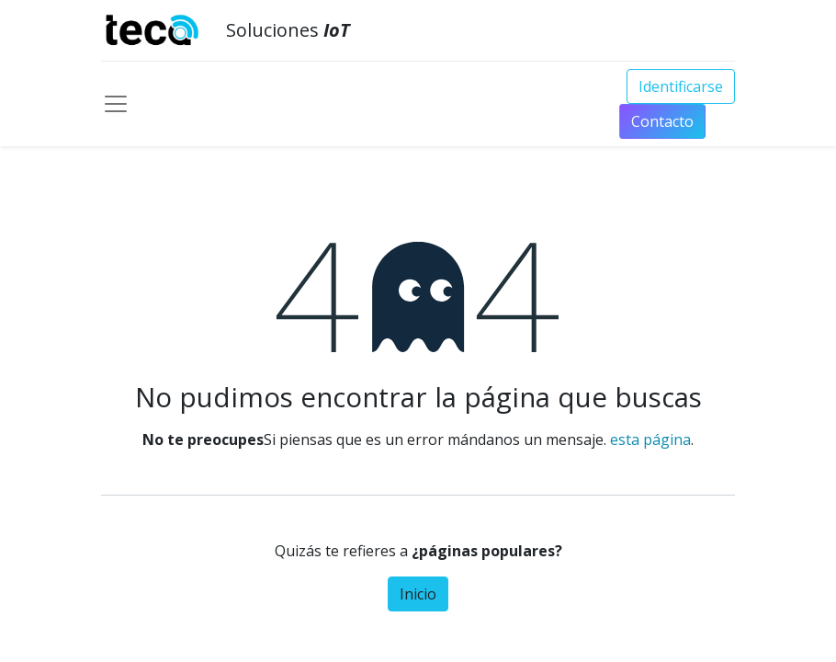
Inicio (418, 594)
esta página (650, 439)
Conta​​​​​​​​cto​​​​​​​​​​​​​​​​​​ (662, 121)
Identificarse (680, 86)
